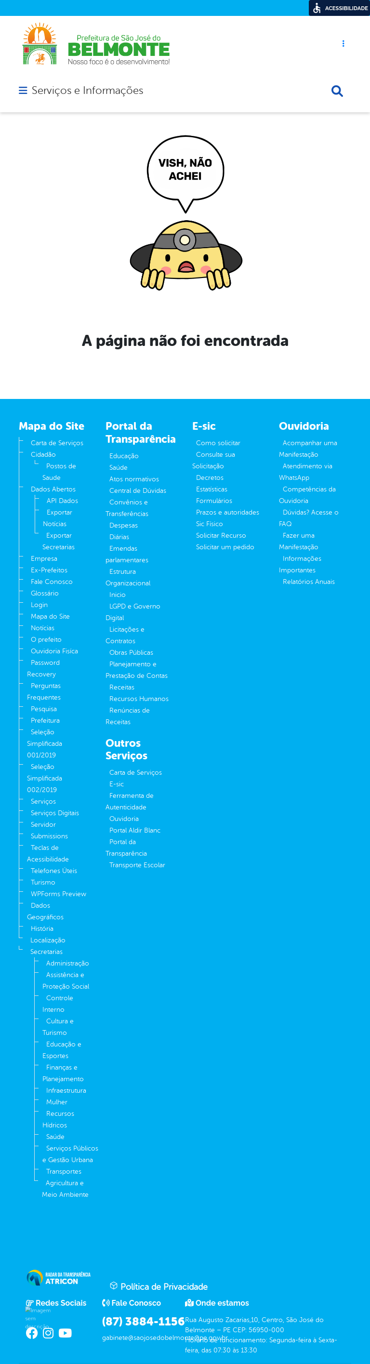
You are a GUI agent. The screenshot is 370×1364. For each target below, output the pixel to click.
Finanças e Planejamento (63, 1073)
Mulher (56, 1102)
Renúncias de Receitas (128, 716)
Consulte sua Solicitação (213, 460)
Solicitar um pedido (225, 547)
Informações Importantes (300, 564)
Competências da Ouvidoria (307, 495)
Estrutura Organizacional (128, 577)
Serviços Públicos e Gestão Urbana (70, 1154)
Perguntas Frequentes (44, 691)
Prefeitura (45, 720)
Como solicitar (218, 443)
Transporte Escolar (137, 865)
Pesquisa (44, 709)
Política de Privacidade (158, 1286)
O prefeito (46, 639)
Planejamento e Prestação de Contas (137, 670)
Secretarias (46, 951)
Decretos (210, 477)
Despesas (123, 525)
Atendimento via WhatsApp (305, 472)
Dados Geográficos (45, 911)
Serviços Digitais (55, 813)
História (42, 928)
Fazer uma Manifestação (298, 541)
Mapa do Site (50, 616)
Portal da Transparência (126, 847)
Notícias (42, 628)
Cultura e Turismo (58, 1027)
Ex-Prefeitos (49, 570)
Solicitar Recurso (221, 535)
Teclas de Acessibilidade (48, 853)
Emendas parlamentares (127, 554)
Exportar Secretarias (58, 541)
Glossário (45, 593)
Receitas (121, 687)
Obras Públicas (131, 652)
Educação (124, 456)
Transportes (63, 1171)
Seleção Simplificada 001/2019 (44, 743)
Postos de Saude (59, 472)
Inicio (117, 594)
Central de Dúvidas (137, 490)
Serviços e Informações (87, 90)
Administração (67, 963)
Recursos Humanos (139, 698)
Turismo (43, 882)
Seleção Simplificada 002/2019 (44, 778)
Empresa (44, 558)
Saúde (55, 1136)
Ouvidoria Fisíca (54, 651)
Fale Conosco (52, 581)
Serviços (43, 801)
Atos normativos (134, 479)
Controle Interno (57, 1003)
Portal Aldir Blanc (134, 830)
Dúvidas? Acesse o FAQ (309, 518)
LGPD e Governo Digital (133, 612)
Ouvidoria (124, 818)
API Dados (62, 500)
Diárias (119, 537)
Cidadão (43, 454)
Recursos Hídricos (58, 1119)
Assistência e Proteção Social (65, 980)
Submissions (49, 836)
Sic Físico (209, 524)
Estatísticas (211, 489)
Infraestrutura (66, 1090)
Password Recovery (43, 668)
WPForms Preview (58, 894)
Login (39, 605)
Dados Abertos (53, 489)
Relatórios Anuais (309, 581)
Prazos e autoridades (227, 512)
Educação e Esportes (61, 1050)
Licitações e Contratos (125, 635)
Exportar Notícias (57, 518)
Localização (48, 940)
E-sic (116, 784)
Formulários (214, 500)
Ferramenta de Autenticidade (130, 801)
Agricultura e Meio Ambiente (65, 1188)
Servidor (43, 824)
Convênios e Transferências (127, 508)
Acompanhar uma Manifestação (308, 448)
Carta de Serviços (57, 443)
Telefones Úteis (54, 870)
